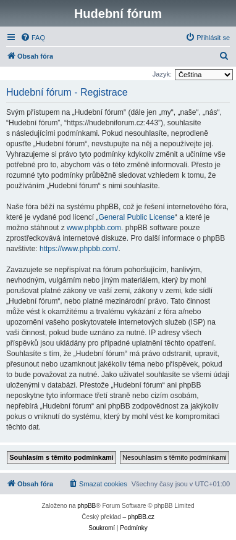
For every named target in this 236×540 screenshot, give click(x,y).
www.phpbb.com (94, 227)
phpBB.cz (141, 516)
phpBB (86, 505)
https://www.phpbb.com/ (79, 248)
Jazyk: (162, 74)
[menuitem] (32, 37)
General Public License (136, 217)
